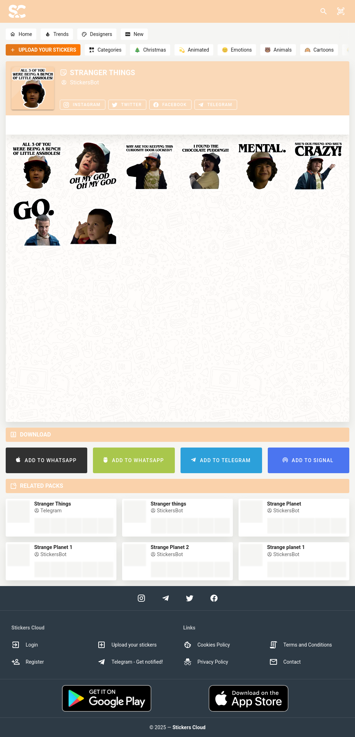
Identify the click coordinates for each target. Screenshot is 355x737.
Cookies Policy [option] (206, 645)
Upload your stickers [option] (127, 645)
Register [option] (27, 662)
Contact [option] (285, 662)
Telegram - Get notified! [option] (130, 662)
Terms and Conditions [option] (300, 645)
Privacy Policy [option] (205, 662)
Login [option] (24, 645)
